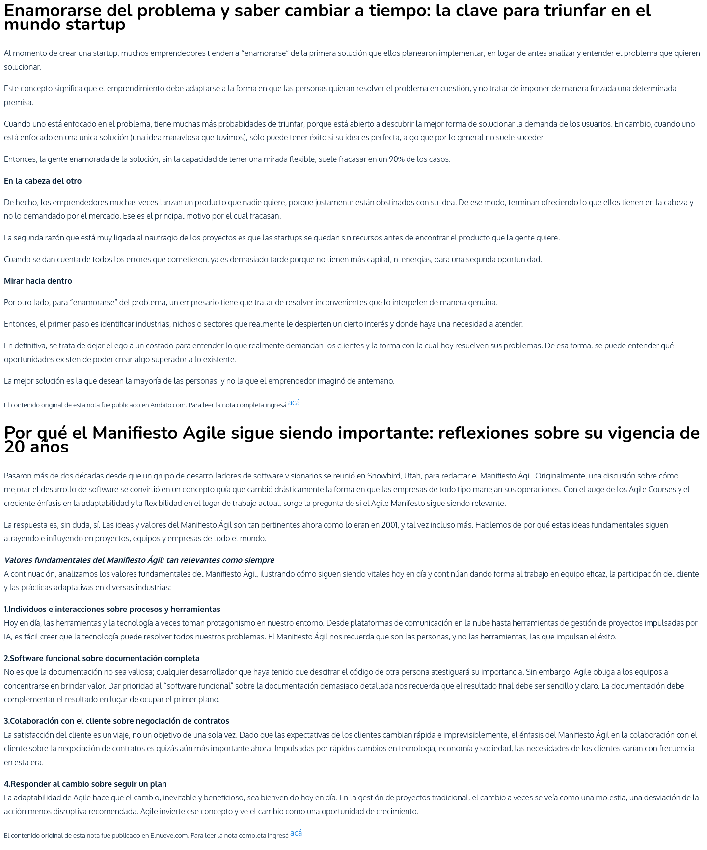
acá (294, 402)
